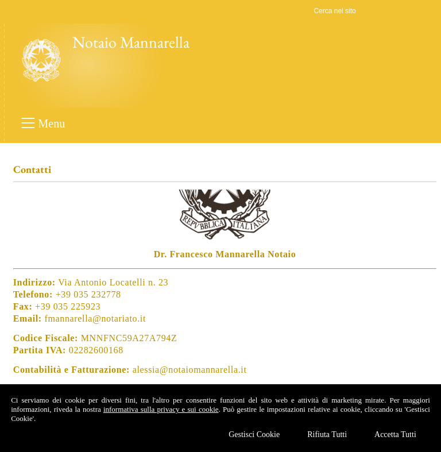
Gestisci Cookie (254, 434)
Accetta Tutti (395, 434)
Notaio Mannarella (130, 42)
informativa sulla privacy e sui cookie (161, 409)
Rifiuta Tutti (327, 434)
